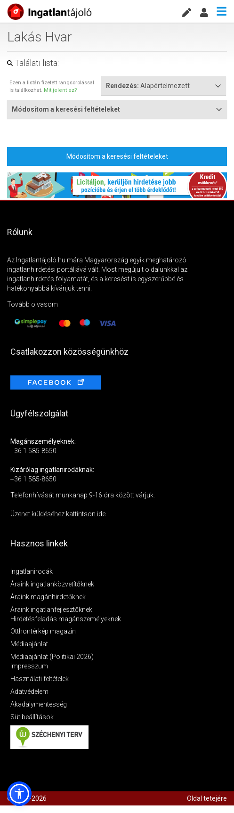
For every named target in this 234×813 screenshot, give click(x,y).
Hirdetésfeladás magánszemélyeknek (65, 619)
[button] (19, 794)
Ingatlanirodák (31, 571)
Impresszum (29, 666)
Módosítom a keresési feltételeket (117, 156)
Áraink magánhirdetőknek (48, 597)
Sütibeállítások (32, 717)
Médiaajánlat (29, 644)
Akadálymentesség (38, 704)
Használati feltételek (39, 679)
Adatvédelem (29, 691)
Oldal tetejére (207, 798)
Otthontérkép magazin (43, 631)
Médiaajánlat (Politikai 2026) (52, 656)
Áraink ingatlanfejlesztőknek (51, 609)
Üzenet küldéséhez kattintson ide (57, 514)
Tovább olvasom (32, 304)
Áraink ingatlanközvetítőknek (52, 584)
